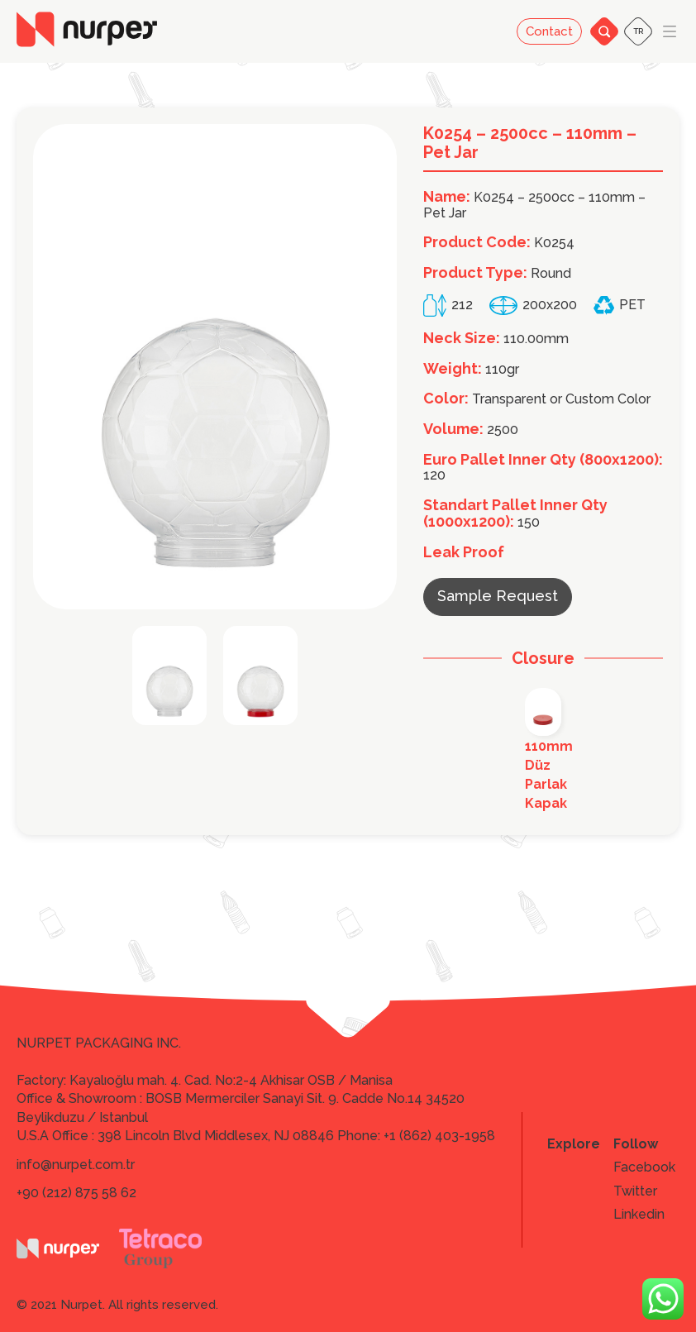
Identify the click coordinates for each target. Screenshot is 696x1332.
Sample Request (497, 595)
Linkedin (639, 1214)
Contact (549, 31)
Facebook (644, 1167)
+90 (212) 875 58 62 (76, 1193)
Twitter (635, 1191)
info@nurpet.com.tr (76, 1164)
